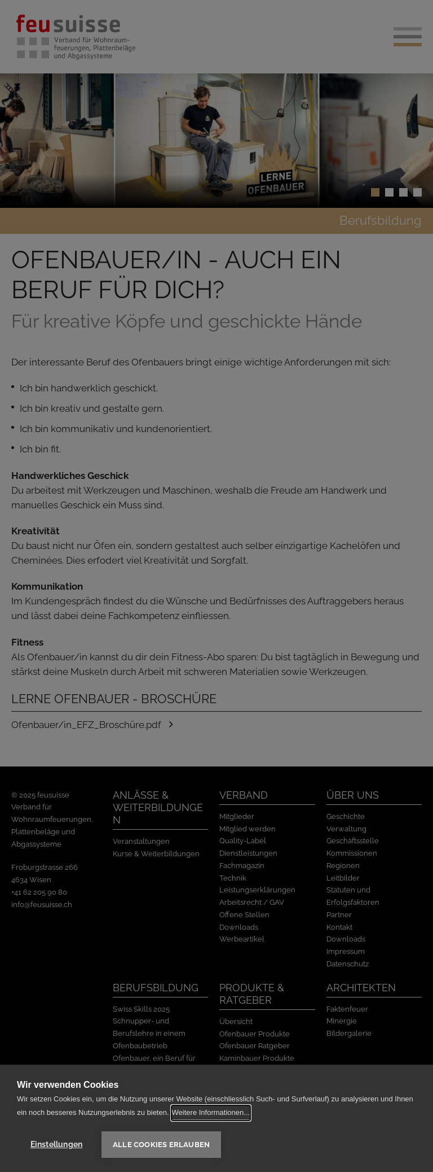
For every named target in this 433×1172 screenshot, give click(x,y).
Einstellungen (56, 1144)
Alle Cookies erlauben (161, 1144)
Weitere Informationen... (211, 1112)
